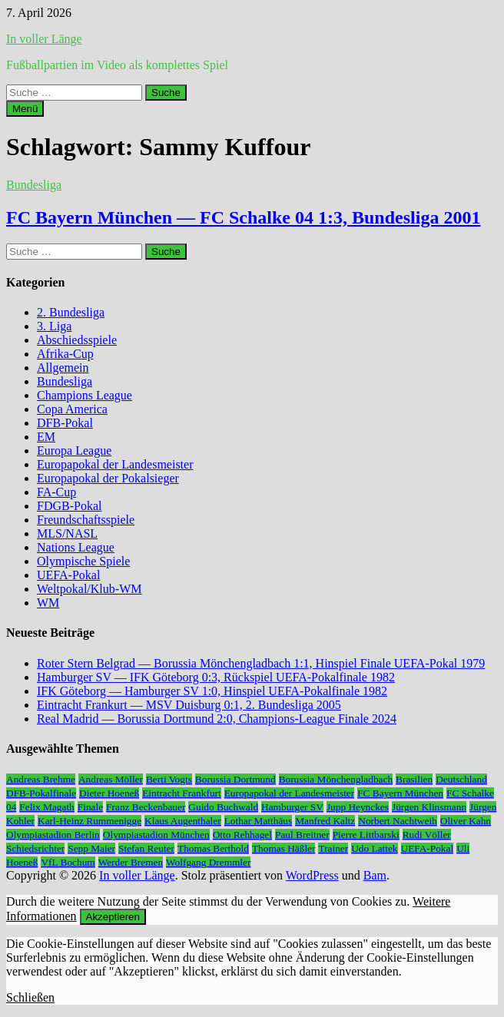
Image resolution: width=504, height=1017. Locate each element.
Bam (374, 875)
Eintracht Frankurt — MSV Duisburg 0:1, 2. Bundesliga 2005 (189, 704)
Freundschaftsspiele (85, 519)
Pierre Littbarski (366, 834)
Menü (25, 108)
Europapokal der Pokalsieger (108, 478)
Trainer (333, 848)
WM (48, 602)
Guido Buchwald (223, 807)
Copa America (72, 409)
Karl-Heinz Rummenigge (89, 821)
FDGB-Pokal (69, 505)
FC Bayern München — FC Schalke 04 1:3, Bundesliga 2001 (243, 217)
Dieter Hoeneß (109, 793)
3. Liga (54, 326)
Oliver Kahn (465, 821)
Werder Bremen (130, 862)
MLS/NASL (67, 533)
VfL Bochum (67, 862)
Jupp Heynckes (358, 807)
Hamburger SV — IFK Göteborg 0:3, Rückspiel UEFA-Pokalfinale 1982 (216, 677)
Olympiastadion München (156, 834)
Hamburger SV (292, 807)
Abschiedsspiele (77, 339)
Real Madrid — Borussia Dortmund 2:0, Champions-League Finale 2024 (216, 718)
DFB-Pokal (65, 422)
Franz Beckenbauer (145, 807)
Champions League (84, 395)
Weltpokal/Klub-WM (89, 588)
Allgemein (63, 367)
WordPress (312, 875)
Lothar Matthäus (258, 821)
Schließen (30, 997)
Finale (90, 807)
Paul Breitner (302, 834)
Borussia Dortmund (235, 779)
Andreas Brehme (40, 779)
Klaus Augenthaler (182, 821)
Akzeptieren (113, 917)
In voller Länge (44, 38)
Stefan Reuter (146, 848)
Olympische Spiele (83, 561)
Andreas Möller (110, 779)
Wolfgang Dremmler (208, 862)
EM (46, 436)
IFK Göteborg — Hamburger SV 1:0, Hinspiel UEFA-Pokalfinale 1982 (212, 690)
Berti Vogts (169, 779)
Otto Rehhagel (242, 834)
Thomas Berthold (213, 848)
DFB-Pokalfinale (41, 793)
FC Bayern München (400, 793)
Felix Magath (46, 807)
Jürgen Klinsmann (429, 807)
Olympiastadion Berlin (53, 834)
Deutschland (461, 779)
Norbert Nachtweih (397, 821)
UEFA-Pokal (68, 574)
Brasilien (414, 779)
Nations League (75, 547)
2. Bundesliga (70, 312)
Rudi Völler (427, 834)
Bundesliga (33, 184)
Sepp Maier (91, 848)
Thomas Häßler (284, 848)
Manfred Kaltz (325, 821)
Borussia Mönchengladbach (336, 779)
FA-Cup (56, 492)
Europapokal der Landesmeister (115, 464)
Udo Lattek (374, 848)
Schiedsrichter (35, 848)
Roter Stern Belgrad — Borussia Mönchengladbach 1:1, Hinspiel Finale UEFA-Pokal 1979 (261, 663)
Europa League (74, 450)
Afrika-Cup (65, 353)
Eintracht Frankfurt (181, 793)
